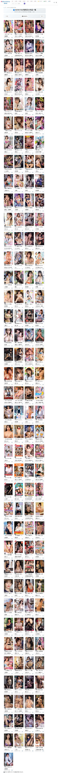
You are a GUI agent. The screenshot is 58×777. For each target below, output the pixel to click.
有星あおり (27, 537)
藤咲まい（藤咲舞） (8, 209)
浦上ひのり (38, 460)
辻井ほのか (38, 537)
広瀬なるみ (31, 55)
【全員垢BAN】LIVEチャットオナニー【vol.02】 (44, 458)
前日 (7, 16)
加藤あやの (27, 653)
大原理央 (6, 672)
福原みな (6, 421)
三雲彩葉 (37, 576)
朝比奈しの (21, 479)
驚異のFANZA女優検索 (5, 2)
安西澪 (26, 190)
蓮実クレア (38, 691)
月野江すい (27, 151)
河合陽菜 (6, 364)
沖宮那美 (16, 730)
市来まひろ (27, 672)
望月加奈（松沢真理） (22, 460)
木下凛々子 (38, 730)
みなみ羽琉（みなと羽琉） (40, 267)
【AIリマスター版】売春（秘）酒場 (21, 554)
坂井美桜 (16, 171)
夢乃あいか (6, 267)
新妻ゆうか (17, 614)
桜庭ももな (38, 248)
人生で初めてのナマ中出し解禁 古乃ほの (11, 92)
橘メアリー (17, 711)
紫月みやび (27, 229)
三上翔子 (6, 499)
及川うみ (26, 460)
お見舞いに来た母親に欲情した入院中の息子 (43, 747)
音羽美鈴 (37, 556)
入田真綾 (37, 749)
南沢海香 (6, 691)
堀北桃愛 (37, 190)
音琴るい (37, 113)
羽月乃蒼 (26, 499)
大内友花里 (27, 518)
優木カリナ (17, 479)
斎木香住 (26, 171)
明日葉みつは (27, 749)
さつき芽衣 (6, 171)
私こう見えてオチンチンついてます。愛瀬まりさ (44, 381)
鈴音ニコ (6, 556)
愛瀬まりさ (38, 383)
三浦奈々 (6, 595)
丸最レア (37, 402)
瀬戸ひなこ (27, 556)
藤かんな (26, 691)
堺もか (30, 479)
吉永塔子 (6, 576)
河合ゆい (16, 518)
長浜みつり (38, 132)
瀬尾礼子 (26, 730)
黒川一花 (6, 653)
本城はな (31, 132)
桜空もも (26, 248)
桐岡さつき (17, 653)
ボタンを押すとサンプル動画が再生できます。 (14, 772)
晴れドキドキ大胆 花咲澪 (8, 612)
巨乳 (36, 1)
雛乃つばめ (17, 499)
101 (24, 1)
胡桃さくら (17, 344)
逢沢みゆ (31, 364)
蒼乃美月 (37, 325)
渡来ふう (41, 460)
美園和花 (26, 74)
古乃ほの (6, 94)
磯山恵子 (16, 537)
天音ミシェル (17, 364)
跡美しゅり (38, 364)
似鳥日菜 (6, 132)
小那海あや (10, 402)
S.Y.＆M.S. (27, 477)
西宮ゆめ (16, 132)
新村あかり (27, 132)
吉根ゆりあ (21, 36)
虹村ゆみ (6, 402)
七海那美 (16, 209)
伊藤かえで (38, 518)
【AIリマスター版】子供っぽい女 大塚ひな (12, 458)
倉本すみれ (27, 344)
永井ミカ (37, 499)
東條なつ (6, 151)
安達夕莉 (6, 383)
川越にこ (6, 325)
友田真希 (30, 576)
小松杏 (26, 421)
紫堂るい (26, 711)
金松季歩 (6, 730)
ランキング (41, 1)
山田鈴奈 (6, 55)
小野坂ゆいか (6, 190)
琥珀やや (16, 441)
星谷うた (26, 595)
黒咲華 (41, 55)
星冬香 (16, 595)
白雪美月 (20, 711)
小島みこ (37, 171)
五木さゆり (31, 518)
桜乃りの (10, 248)
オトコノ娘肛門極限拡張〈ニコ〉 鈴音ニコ (12, 554)
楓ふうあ (16, 325)
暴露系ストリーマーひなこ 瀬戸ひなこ (32, 554)
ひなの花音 (38, 94)
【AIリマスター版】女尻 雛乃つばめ (21, 497)
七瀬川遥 (6, 711)
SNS (12, 3)
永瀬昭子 (41, 479)
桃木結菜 (30, 499)
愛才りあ (16, 383)
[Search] (21, 3)
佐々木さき (6, 248)
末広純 (37, 151)
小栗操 (16, 190)
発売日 (47, 1)
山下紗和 (26, 479)
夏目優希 (16, 421)
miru (15, 267)
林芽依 (16, 113)
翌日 (42, 16)
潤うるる (16, 229)
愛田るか (20, 344)
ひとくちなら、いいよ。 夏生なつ (42, 612)
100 (32, 1)
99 (16, 1)
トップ (5, 7)
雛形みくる (38, 595)
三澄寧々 (37, 74)
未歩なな (28, 267)
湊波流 (40, 402)
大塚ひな (6, 460)
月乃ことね (6, 518)
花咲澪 (26, 113)
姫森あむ (26, 94)
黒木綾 (40, 499)
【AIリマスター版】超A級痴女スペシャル (11, 497)
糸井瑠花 (26, 325)
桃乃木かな (20, 55)
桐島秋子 (16, 556)
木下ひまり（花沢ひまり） (40, 344)
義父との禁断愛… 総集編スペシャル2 (21, 477)
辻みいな (6, 229)
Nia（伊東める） (28, 614)
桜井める (26, 306)
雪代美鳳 (37, 36)
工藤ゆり (40, 749)
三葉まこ (43, 402)
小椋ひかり (38, 653)
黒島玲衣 (37, 421)
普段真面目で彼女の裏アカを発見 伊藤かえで (44, 516)
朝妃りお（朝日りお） (19, 402)
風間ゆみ (9, 653)
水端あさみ (31, 460)
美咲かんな (21, 74)
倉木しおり (6, 441)
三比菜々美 (17, 576)
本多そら (16, 691)
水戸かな (33, 576)
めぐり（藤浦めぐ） (39, 672)
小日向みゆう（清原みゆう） (41, 306)
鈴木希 (5, 344)
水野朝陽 (26, 576)
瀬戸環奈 (6, 306)
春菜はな (6, 113)
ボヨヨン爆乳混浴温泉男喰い (30, 497)
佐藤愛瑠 (6, 36)
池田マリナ (41, 113)
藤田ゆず (16, 94)
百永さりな (31, 36)
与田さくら (17, 36)
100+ (20, 1)
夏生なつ (37, 614)
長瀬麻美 (26, 209)
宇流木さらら (6, 749)
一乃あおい (17, 672)
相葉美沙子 (27, 402)
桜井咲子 (19, 556)
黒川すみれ (10, 113)
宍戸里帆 (39, 151)
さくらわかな (17, 248)
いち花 (16, 749)
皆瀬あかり (17, 74)
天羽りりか (27, 364)
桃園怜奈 (6, 74)
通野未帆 (37, 209)
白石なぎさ (20, 94)
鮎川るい (6, 479)
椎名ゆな (37, 711)
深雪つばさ (38, 479)
